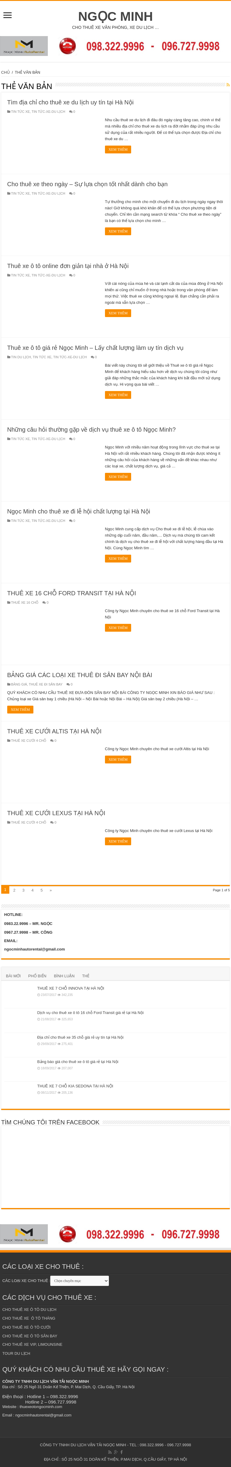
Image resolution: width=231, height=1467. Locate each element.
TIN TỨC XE (20, 111)
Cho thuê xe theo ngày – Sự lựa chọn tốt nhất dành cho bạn (87, 184)
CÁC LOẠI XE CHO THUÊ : (26, 1280)
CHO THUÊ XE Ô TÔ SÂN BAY (29, 1336)
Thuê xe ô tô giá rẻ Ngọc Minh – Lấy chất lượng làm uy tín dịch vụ (95, 347)
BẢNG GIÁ (19, 684)
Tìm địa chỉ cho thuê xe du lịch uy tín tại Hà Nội (70, 102)
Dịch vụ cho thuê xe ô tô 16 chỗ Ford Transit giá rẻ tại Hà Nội (90, 1012)
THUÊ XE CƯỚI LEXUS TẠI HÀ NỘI (56, 813)
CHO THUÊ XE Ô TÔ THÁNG (28, 1318)
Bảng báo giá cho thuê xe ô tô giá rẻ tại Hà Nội (78, 1061)
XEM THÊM (118, 149)
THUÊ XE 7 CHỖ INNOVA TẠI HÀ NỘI (70, 988)
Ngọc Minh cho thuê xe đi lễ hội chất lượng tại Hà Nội (78, 511)
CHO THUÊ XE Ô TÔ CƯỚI (26, 1327)
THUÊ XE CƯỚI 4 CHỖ (28, 740)
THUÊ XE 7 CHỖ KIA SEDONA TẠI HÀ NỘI (75, 1086)
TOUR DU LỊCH (16, 1353)
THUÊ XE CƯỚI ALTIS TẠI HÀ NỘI (54, 731)
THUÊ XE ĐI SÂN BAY (46, 684)
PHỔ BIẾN (37, 976)
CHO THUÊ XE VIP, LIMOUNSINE (32, 1344)
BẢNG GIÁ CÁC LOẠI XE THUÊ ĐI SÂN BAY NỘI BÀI (79, 675)
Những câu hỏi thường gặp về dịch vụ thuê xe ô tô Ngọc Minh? (91, 429)
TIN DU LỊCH (21, 357)
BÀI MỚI (13, 976)
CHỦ (5, 72)
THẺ (85, 976)
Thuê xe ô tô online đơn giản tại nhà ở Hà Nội (68, 266)
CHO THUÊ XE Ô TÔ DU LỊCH (29, 1309)
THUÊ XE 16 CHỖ (24, 602)
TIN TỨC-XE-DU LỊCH (48, 111)
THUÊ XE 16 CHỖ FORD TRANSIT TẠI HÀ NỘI (71, 593)
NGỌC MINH (115, 16)
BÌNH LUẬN (64, 976)
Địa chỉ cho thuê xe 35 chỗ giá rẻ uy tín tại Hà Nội (80, 1037)
